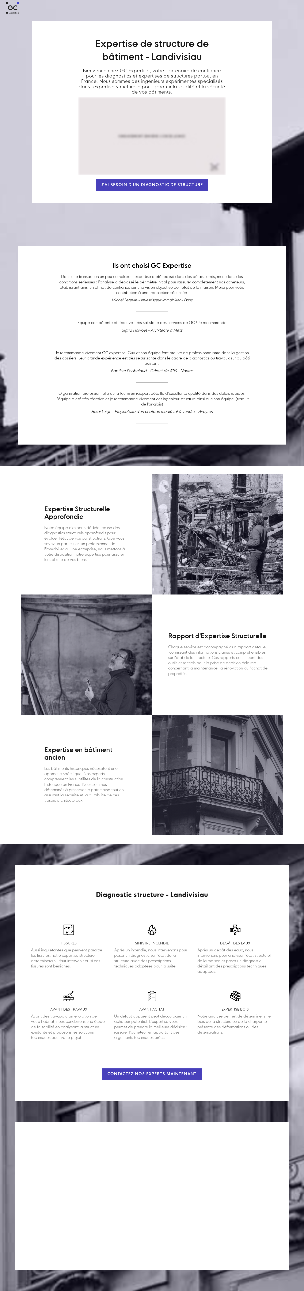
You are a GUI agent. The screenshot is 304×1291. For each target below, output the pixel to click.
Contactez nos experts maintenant (152, 1074)
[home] (12, 8)
